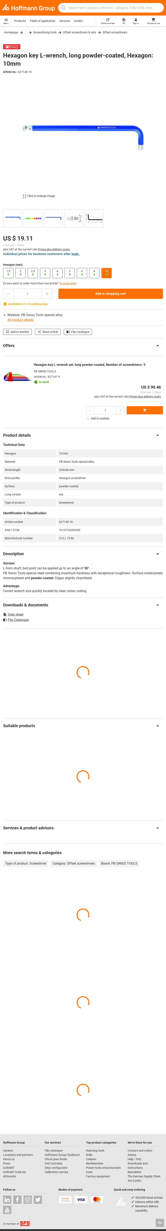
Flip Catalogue (77, 332)
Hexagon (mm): (13, 264)
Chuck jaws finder (56, 1159)
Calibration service (56, 1172)
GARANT (8, 1167)
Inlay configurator (56, 1167)
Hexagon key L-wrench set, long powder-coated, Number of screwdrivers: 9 (89, 365)
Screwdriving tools (45, 32)
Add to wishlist (17, 332)
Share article (48, 332)
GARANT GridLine (14, 1172)
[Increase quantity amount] (47, 294)
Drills (89, 1154)
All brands (9, 1176)
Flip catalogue (54, 1150)
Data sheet (13, 614)
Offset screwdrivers (114, 32)
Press (6, 1163)
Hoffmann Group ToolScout (62, 1154)
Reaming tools (95, 1150)
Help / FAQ (134, 1159)
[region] (83, 218)
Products (20, 21)
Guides (78, 21)
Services (64, 21)
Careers (8, 1150)
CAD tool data (53, 1163)
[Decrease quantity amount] (8, 294)
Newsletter (134, 1172)
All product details (21, 320)
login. (76, 254)
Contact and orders (140, 1150)
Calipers (91, 1159)
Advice (132, 1154)
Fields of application (42, 21)
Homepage (11, 32)
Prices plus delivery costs (54, 249)
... (25, 32)
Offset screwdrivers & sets (79, 32)
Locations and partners (18, 1154)
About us (9, 1159)
